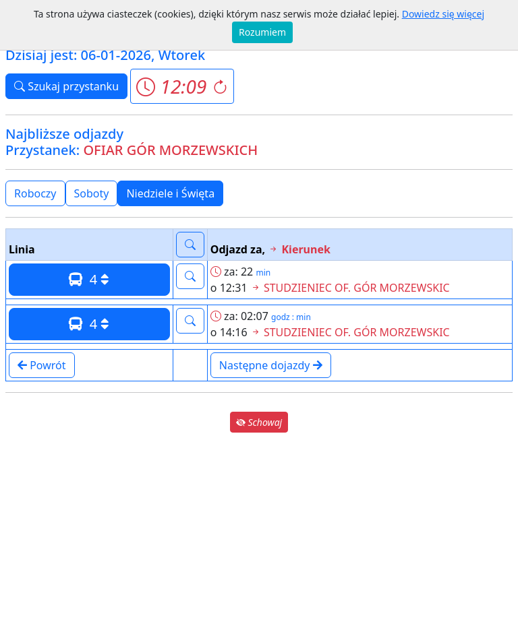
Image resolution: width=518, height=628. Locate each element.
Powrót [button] (42, 365)
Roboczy (35, 193)
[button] (181, 86)
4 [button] (89, 279)
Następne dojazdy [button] (270, 365)
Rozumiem (262, 32)
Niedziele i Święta (170, 193)
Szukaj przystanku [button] (66, 86)
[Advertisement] (259, 529)
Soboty (91, 193)
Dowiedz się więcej (443, 13)
